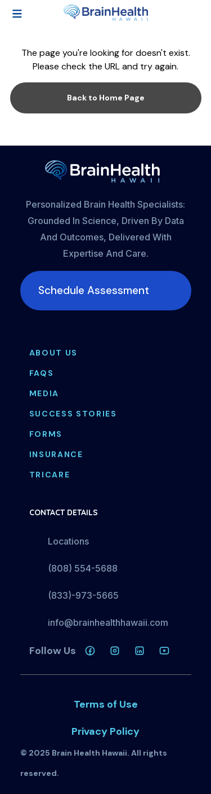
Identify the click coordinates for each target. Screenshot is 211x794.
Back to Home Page (106, 98)
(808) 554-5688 (83, 568)
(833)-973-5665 (83, 595)
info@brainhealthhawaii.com (108, 622)
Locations (68, 541)
